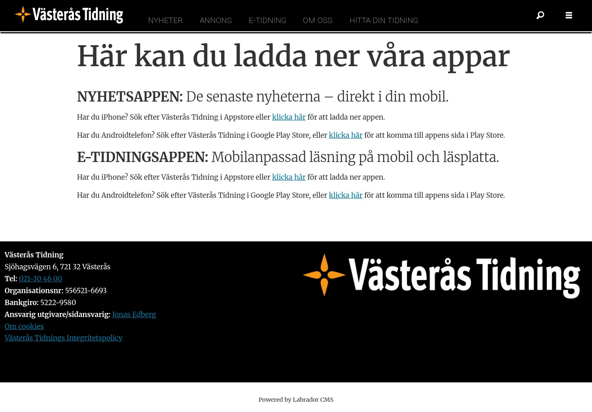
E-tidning (267, 20)
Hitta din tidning (383, 20)
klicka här (289, 117)
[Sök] (540, 15)
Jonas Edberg (134, 314)
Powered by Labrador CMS (296, 399)
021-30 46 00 (40, 278)
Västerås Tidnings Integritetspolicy (64, 338)
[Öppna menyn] (569, 15)
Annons (216, 20)
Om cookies (24, 326)
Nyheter (165, 20)
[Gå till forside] (71, 15)
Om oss (318, 20)
